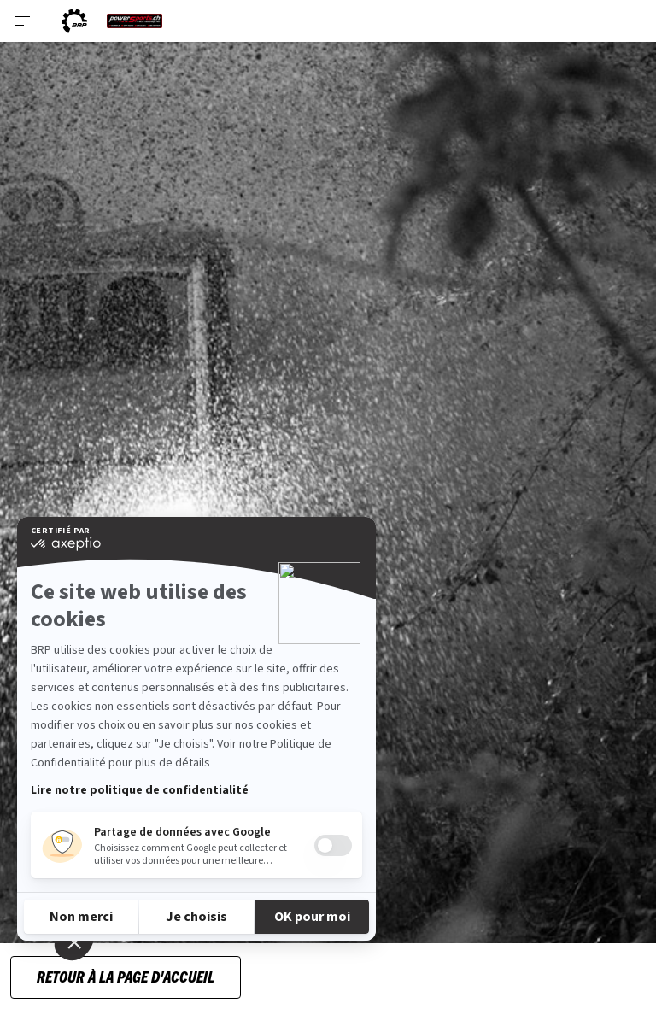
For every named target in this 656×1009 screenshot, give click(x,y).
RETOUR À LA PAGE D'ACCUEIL (125, 976)
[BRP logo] (74, 21)
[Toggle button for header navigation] (23, 21)
